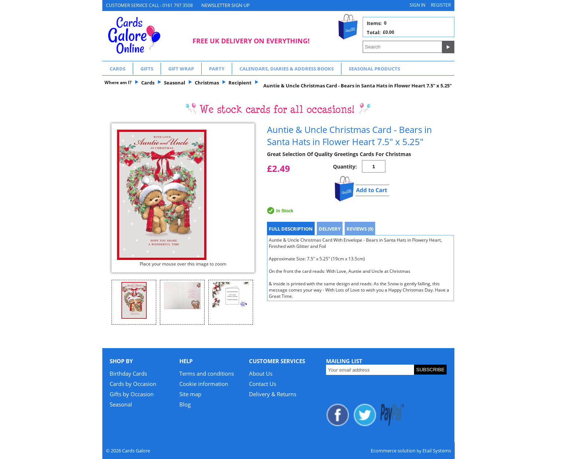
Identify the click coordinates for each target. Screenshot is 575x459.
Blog (185, 404)
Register (441, 5)
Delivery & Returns (272, 394)
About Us (260, 373)
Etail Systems (436, 450)
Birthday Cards (128, 373)
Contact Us (262, 383)
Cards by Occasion (133, 383)
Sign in (417, 5)
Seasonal (121, 404)
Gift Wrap (181, 68)
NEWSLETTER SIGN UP (225, 5)
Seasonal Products (374, 68)
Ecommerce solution (393, 450)
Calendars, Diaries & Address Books (286, 68)
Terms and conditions (206, 373)
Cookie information (203, 383)
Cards (117, 68)
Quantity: (345, 166)
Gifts (146, 68)
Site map (190, 394)
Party (216, 68)
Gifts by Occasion (132, 394)
